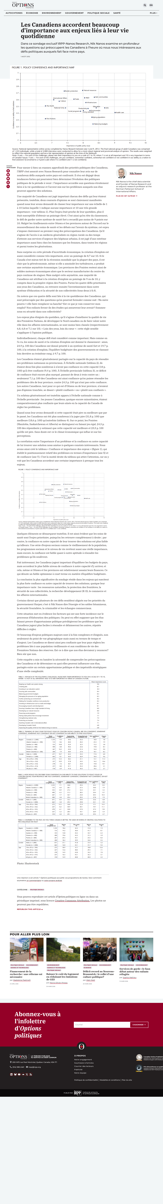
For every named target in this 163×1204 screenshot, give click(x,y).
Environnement (51, 13)
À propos (80, 1056)
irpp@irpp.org (35, 1067)
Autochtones (14, 13)
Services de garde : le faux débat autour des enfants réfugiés (134, 971)
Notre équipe (80, 1073)
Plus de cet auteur (127, 196)
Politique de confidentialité (86, 1080)
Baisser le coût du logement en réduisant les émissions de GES (62, 976)
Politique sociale (99, 14)
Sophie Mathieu (129, 978)
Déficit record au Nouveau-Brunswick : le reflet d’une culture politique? (98, 974)
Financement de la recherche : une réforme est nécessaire (26, 974)
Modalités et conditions (110, 1080)
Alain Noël (90, 980)
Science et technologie (20, 967)
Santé (117, 14)
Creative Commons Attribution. (72, 900)
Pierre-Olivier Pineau (59, 983)
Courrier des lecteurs (83, 1066)
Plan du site (127, 1080)
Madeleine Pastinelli (22, 980)
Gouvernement (74, 13)
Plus (153, 13)
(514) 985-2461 (18, 1067)
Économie (32, 13)
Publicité (78, 1069)
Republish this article (30, 909)
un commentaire (34, 880)
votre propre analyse (53, 880)
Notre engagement (83, 1060)
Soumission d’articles (84, 1063)
